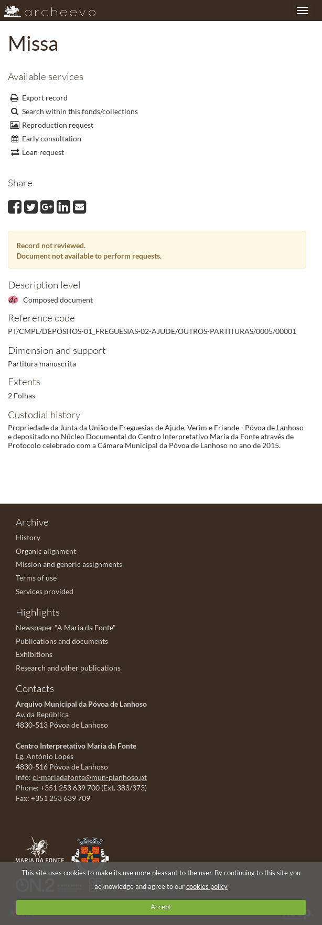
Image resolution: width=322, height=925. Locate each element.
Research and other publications (68, 667)
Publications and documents (62, 641)
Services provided (44, 591)
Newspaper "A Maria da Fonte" (66, 627)
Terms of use (36, 577)
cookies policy (207, 886)
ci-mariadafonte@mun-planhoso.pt (90, 777)
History (28, 537)
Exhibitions (34, 654)
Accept (161, 906)
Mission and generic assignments (69, 564)
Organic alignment (46, 551)
